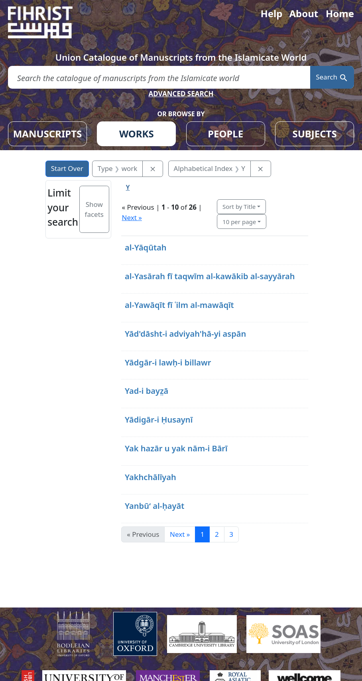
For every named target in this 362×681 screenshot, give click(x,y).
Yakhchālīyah (150, 477)
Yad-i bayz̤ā (146, 390)
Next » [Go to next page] (180, 534)
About (303, 13)
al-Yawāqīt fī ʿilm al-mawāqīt (179, 305)
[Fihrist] (48, 22)
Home (340, 13)
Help (271, 13)
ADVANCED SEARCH (180, 93)
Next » (132, 217)
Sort (239, 206)
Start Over (67, 168)
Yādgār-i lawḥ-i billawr (168, 362)
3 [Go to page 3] (231, 534)
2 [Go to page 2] (217, 534)
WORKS (136, 133)
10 (239, 222)
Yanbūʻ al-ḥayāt (154, 505)
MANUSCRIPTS (47, 133)
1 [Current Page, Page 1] (203, 534)
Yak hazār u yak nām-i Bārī (176, 448)
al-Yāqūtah (146, 247)
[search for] (159, 77)
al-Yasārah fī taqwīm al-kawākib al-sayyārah (210, 276)
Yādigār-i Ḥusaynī (159, 419)
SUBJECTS (314, 133)
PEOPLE (225, 133)
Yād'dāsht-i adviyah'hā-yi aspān (185, 333)
